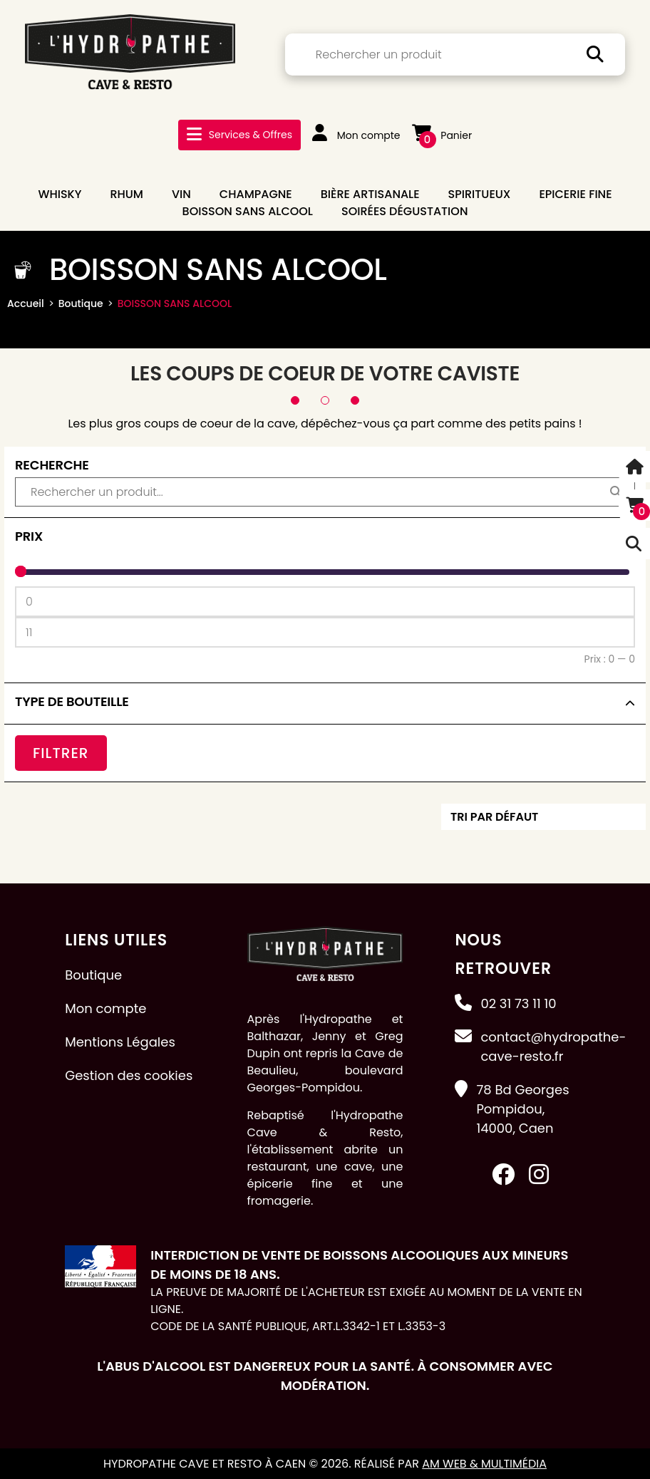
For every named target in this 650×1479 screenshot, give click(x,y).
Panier (442, 135)
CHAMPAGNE (256, 194)
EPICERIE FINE (575, 194)
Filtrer (61, 752)
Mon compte (356, 135)
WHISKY (59, 194)
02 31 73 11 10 (518, 1003)
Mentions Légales (120, 1041)
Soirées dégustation (404, 211)
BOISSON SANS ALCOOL (247, 211)
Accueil (25, 303)
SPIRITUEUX (479, 194)
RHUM (126, 194)
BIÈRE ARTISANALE (370, 194)
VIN (181, 194)
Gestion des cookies (128, 1075)
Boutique (80, 303)
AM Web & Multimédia (484, 1463)
